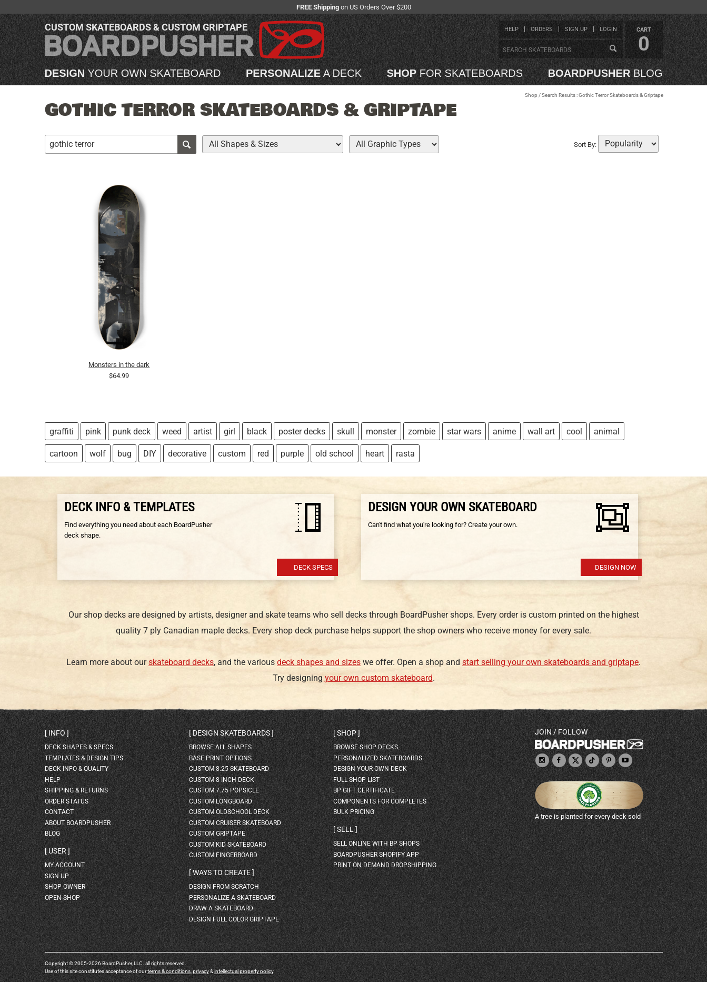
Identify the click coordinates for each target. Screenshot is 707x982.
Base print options (220, 758)
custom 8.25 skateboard (229, 768)
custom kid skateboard (227, 844)
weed (172, 431)
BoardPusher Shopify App (376, 854)
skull (345, 431)
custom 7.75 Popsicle (224, 790)
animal (607, 431)
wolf (97, 454)
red (263, 454)
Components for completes (379, 801)
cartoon (63, 454)
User (57, 851)
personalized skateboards (377, 758)
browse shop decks (365, 747)
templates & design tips (84, 758)
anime (504, 431)
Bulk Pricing (353, 812)
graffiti (61, 431)
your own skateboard (133, 73)
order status (66, 801)
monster (381, 431)
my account (65, 865)
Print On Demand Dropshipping (384, 865)
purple (292, 454)
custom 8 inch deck (221, 779)
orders (542, 29)
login (608, 29)
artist (202, 431)
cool (574, 431)
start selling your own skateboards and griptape (550, 662)
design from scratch (224, 886)
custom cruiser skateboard (235, 823)
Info (56, 733)
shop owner (65, 886)
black (257, 431)
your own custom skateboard (379, 678)
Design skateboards (231, 733)
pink (93, 431)
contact (59, 812)
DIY (149, 454)
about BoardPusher (78, 823)
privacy (201, 971)
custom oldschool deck (229, 812)
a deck (304, 73)
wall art (541, 431)
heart (374, 454)
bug (124, 454)
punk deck (132, 431)
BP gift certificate (364, 790)
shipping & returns (76, 790)
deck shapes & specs (79, 747)
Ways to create (222, 872)
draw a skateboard (221, 908)
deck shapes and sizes (319, 662)
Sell (345, 829)
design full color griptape (234, 919)
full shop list (356, 779)
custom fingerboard (223, 855)
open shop (62, 897)
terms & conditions (169, 971)
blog (605, 73)
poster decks (301, 431)
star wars (464, 431)
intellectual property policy (243, 971)
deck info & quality (76, 768)
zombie (421, 431)
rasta (405, 454)
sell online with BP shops (376, 843)
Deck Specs (313, 567)
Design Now (615, 567)
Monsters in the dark (119, 365)
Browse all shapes (220, 747)
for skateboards (455, 73)
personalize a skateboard (232, 897)
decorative (187, 454)
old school (334, 454)
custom (232, 454)
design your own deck (370, 768)
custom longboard (220, 801)
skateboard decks (181, 662)
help (511, 29)
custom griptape (217, 833)
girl (229, 431)
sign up (576, 29)
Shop (531, 95)
